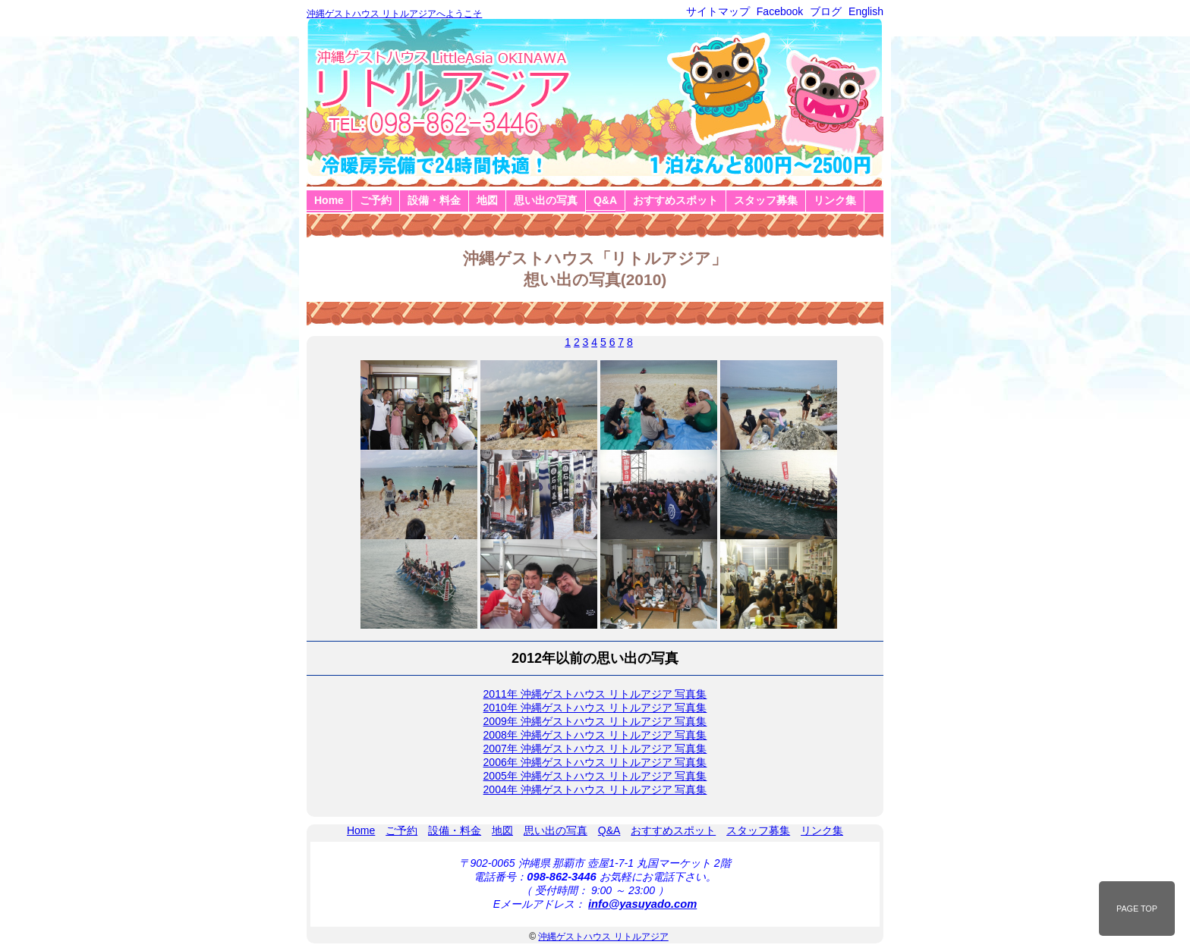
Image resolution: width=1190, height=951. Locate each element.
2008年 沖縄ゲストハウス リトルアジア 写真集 (595, 735)
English (865, 11)
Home (329, 200)
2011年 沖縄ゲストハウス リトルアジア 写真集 (595, 694)
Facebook (780, 11)
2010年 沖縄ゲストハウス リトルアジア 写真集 (595, 707)
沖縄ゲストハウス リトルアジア (603, 936)
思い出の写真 (546, 200)
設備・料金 (434, 200)
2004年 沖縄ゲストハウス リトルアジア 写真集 (595, 789)
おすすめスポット (675, 200)
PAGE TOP (1136, 908)
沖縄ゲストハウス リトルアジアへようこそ (394, 13)
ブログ (826, 11)
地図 (487, 200)
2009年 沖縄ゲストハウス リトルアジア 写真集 (595, 721)
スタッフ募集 (766, 200)
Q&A (605, 200)
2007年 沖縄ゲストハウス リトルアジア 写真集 (595, 748)
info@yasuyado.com (642, 904)
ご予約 (376, 200)
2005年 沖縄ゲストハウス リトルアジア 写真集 (595, 776)
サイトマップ (718, 11)
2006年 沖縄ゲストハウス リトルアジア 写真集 (595, 762)
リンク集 (835, 200)
